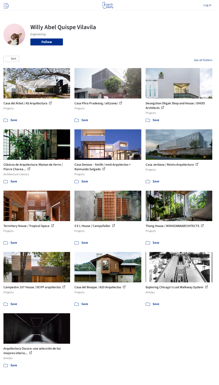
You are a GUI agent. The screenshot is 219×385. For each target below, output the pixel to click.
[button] (11, 59)
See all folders (203, 60)
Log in (207, 5)
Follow (46, 42)
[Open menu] (6, 5)
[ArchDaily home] (107, 5)
